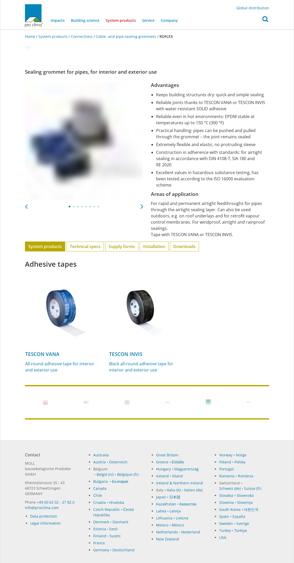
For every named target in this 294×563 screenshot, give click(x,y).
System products (122, 20)
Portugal (226, 468)
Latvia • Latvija (168, 511)
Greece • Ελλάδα (170, 461)
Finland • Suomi (107, 535)
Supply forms (122, 246)
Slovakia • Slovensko (236, 495)
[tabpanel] (84, 141)
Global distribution (252, 7)
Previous (26, 205)
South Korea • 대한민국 (238, 509)
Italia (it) (174, 490)
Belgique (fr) (127, 474)
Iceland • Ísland (169, 475)
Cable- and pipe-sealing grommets (126, 36)
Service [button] (148, 20)
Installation (154, 246)
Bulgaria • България (110, 481)
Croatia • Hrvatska (108, 502)
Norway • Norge (232, 454)
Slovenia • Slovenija (236, 502)
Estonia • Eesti (105, 528)
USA (222, 537)
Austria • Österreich (110, 461)
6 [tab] (90, 206)
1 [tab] (70, 206)
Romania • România (236, 475)
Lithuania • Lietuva (172, 518)
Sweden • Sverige (234, 523)
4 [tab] (82, 206)
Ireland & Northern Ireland (179, 482)
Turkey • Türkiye (233, 530)
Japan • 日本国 (168, 497)
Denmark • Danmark (110, 521)
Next (141, 205)
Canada (99, 488)
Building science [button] (85, 20)
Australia (101, 454)
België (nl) (105, 474)
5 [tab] (86, 206)
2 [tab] (74, 206)
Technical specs (85, 246)
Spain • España (232, 516)
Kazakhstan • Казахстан (176, 504)
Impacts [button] (58, 20)
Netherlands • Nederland (178, 532)
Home (30, 36)
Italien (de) (193, 490)
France (99, 542)
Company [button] (169, 20)
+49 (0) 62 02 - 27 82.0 (56, 502)
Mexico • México (170, 525)
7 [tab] (94, 206)
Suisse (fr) (252, 488)
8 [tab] (99, 206)
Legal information (45, 523)
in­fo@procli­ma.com (42, 507)
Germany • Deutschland (114, 549)
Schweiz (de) (230, 488)
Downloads (184, 246)
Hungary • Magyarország (177, 468)
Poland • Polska (232, 461)
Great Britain (167, 454)
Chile (97, 495)
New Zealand (167, 539)
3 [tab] (78, 206)
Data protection (43, 516)
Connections (81, 36)
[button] (265, 20)
